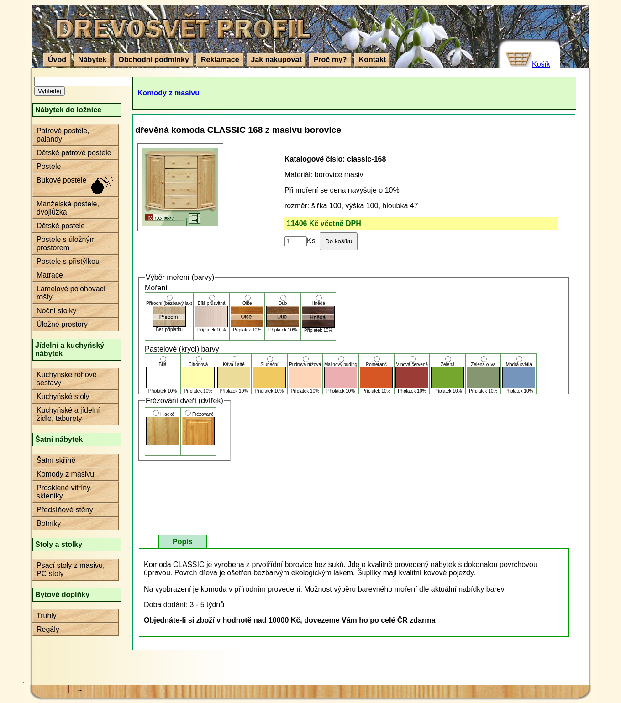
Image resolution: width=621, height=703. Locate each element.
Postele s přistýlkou (68, 261)
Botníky (49, 523)
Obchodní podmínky (153, 59)
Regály (48, 629)
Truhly (47, 615)
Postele (49, 166)
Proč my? (330, 59)
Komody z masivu (65, 474)
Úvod (57, 59)
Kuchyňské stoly (63, 396)
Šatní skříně (56, 460)
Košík (541, 64)
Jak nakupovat (276, 59)
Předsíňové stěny (65, 510)
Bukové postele (61, 180)
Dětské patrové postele (74, 153)
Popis (183, 542)
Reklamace (220, 59)
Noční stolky (56, 311)
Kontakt (372, 59)
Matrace (50, 275)
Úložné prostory (62, 324)
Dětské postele (61, 226)
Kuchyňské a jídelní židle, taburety (68, 414)
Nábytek (92, 59)
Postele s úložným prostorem (66, 244)
